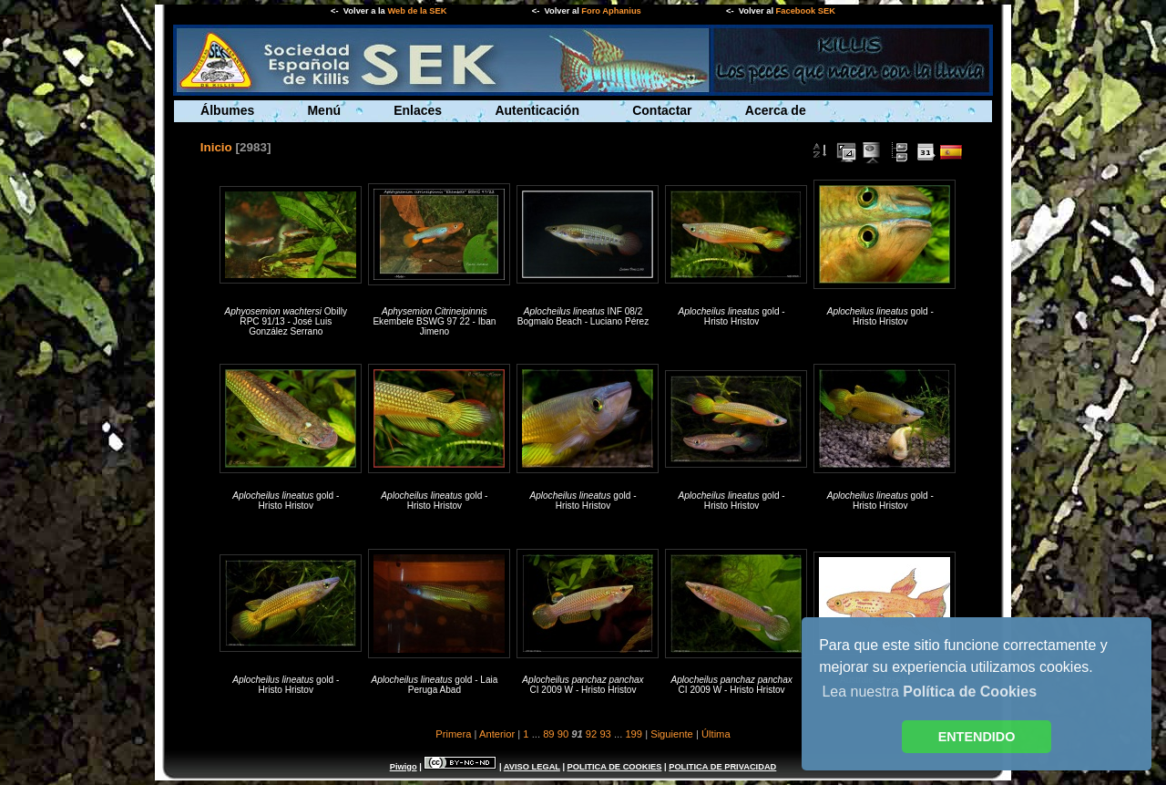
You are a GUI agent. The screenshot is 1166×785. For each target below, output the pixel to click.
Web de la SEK (416, 10)
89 (548, 733)
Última (716, 733)
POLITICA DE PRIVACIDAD (722, 766)
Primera (453, 733)
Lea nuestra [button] (929, 691)
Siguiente (671, 733)
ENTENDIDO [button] (977, 736)
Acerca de (775, 110)
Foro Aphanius (610, 10)
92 (591, 733)
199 (633, 733)
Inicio (216, 147)
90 (562, 733)
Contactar (661, 110)
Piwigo (403, 766)
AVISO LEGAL (532, 766)
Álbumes (227, 110)
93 (604, 733)
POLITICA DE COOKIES (615, 766)
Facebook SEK (805, 10)
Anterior (497, 733)
